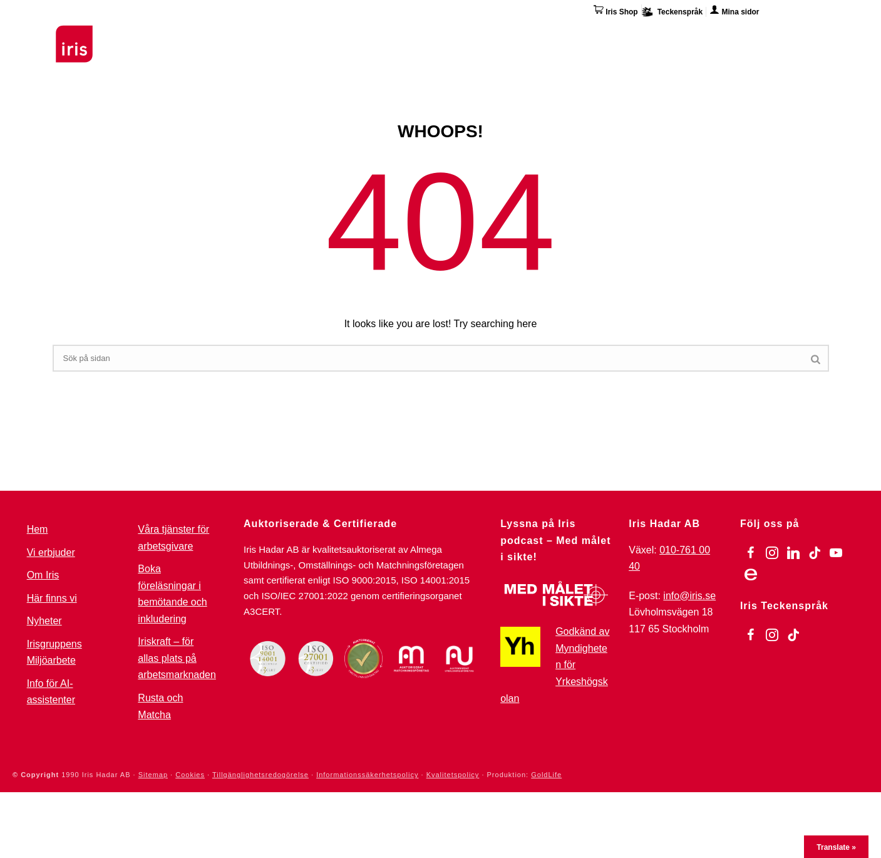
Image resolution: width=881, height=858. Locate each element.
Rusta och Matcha (160, 706)
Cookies (190, 774)
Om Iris (664, 34)
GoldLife (546, 774)
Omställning (503, 34)
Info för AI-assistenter (51, 692)
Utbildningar (206, 34)
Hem (37, 529)
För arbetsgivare (413, 34)
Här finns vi (725, 36)
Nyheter (44, 620)
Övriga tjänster (589, 34)
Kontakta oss (799, 34)
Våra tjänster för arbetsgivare (173, 538)
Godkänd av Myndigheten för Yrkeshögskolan (554, 664)
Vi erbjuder (51, 552)
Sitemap (153, 774)
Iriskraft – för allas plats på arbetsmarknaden (177, 658)
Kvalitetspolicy (453, 774)
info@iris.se (689, 595)
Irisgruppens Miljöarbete (54, 652)
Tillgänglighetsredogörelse (260, 774)
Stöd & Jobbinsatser (305, 34)
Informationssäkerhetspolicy (367, 774)
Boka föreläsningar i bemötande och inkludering (172, 593)
